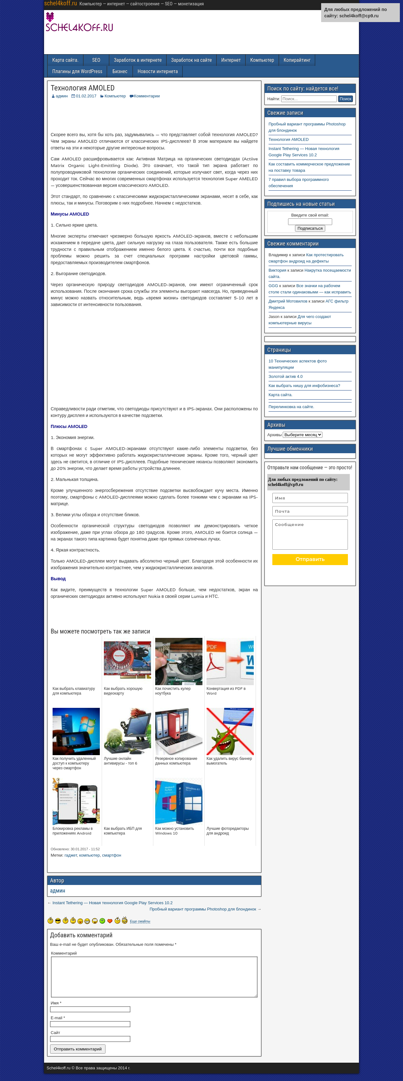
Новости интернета (158, 71)
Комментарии (147, 96)
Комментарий (64, 953)
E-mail (58, 1025)
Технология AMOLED (83, 88)
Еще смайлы (140, 921)
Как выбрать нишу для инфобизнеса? (304, 385)
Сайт (55, 1040)
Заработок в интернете (138, 60)
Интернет (231, 60)
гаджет (71, 855)
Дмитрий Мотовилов (288, 301)
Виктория (277, 270)
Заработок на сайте (191, 60)
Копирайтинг (297, 60)
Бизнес (119, 71)
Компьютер (262, 60)
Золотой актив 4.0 (286, 376)
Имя (56, 1010)
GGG (273, 285)
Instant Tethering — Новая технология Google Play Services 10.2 (113, 902)
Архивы (274, 434)
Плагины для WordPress (77, 71)
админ (62, 96)
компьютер (89, 855)
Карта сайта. (65, 60)
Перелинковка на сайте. (291, 406)
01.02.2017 (86, 96)
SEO (96, 60)
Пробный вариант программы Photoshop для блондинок (203, 909)
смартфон (111, 855)
